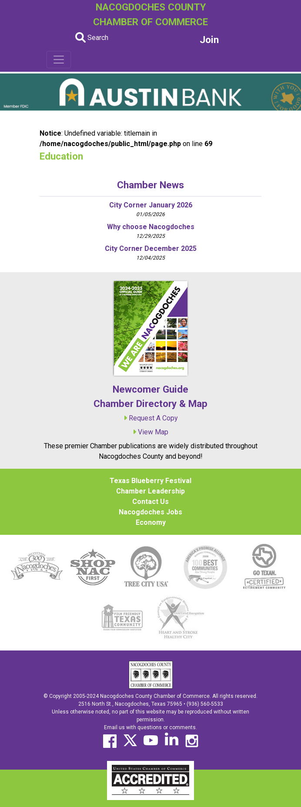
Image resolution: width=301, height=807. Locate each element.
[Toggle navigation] (59, 59)
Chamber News (150, 184)
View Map (153, 432)
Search (91, 37)
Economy (151, 522)
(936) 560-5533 (205, 704)
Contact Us (150, 501)
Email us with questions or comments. (150, 727)
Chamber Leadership (150, 491)
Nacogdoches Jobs (150, 512)
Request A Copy (153, 418)
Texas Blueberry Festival (150, 481)
